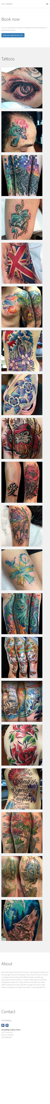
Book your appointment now (13, 35)
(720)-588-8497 (6, 1037)
